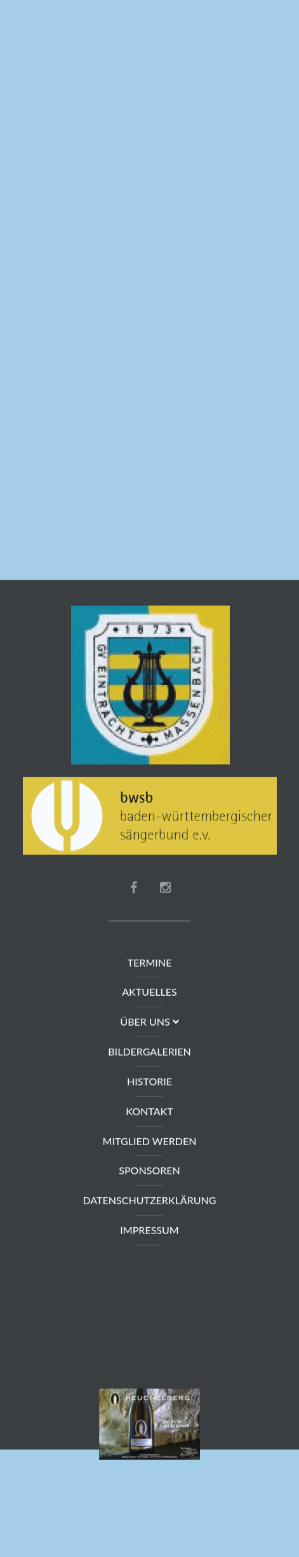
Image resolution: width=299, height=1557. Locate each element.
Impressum (149, 1231)
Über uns (149, 1022)
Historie (149, 1082)
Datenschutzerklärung (149, 1201)
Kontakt (149, 1112)
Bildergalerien (149, 1052)
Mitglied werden (150, 1142)
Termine (150, 963)
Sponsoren (149, 1171)
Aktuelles (149, 992)
